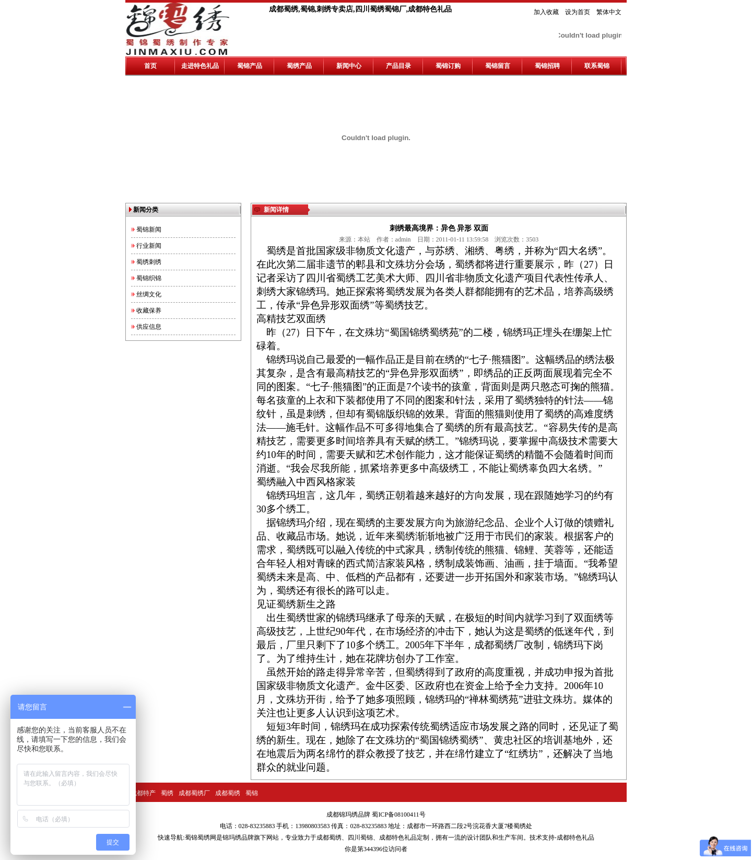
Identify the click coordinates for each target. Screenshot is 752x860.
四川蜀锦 (360, 837)
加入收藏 (546, 12)
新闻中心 (348, 66)
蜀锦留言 (497, 66)
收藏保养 (148, 310)
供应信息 (148, 326)
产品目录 (398, 66)
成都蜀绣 (227, 793)
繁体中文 (608, 12)
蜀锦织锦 (148, 278)
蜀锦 (251, 793)
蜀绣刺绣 (148, 262)
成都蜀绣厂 (194, 793)
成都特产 (143, 793)
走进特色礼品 (200, 66)
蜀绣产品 (299, 66)
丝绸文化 (148, 294)
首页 (150, 66)
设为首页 (577, 12)
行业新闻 (148, 245)
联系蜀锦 (596, 66)
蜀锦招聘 (547, 66)
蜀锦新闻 (148, 229)
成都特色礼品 (398, 837)
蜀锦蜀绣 (197, 837)
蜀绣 (167, 793)
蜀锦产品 (249, 66)
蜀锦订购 (448, 66)
